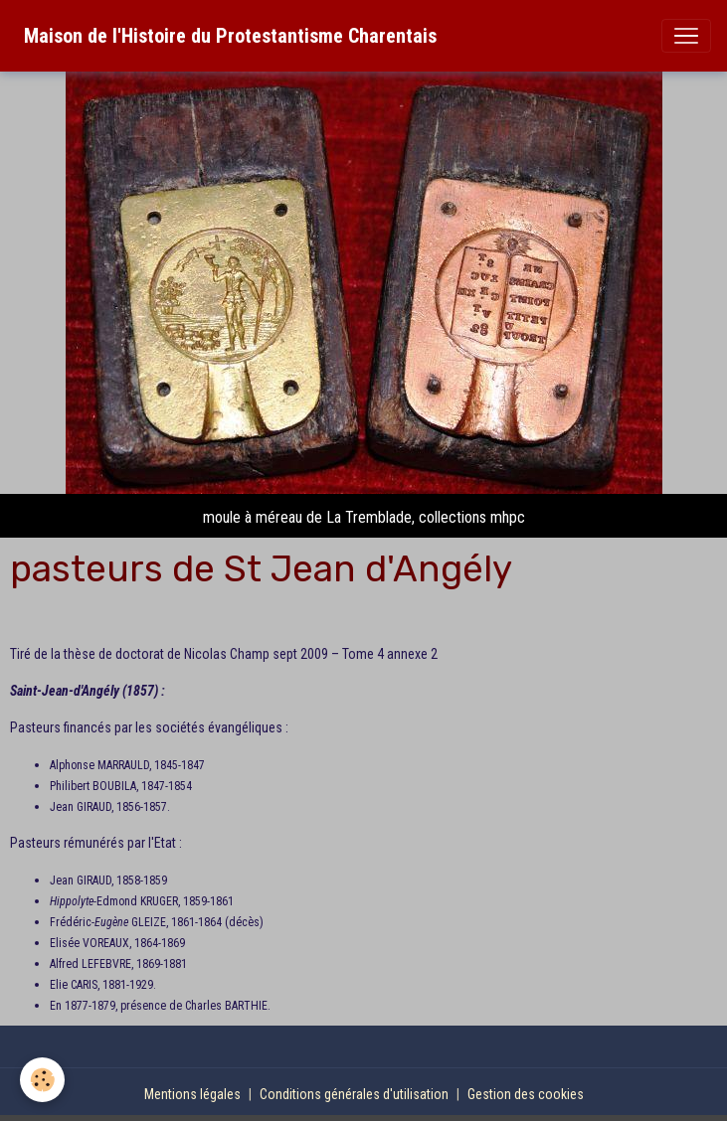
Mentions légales (192, 1094)
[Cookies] (42, 1079)
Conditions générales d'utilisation (354, 1094)
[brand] (230, 36)
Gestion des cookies (525, 1094)
